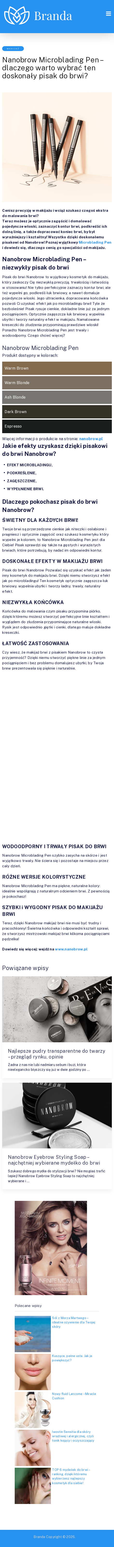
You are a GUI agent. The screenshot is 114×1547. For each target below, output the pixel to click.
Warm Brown (16, 368)
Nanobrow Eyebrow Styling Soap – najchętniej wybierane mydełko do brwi (54, 1160)
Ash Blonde (15, 397)
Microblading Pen (95, 242)
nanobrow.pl (91, 439)
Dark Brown (16, 411)
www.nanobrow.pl (71, 949)
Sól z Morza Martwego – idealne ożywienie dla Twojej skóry (73, 1322)
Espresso (13, 426)
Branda (39, 1537)
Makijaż (13, 48)
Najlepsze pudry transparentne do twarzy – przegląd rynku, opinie (56, 1054)
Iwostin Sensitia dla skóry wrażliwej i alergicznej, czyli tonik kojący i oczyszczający (73, 1436)
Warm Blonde (17, 382)
